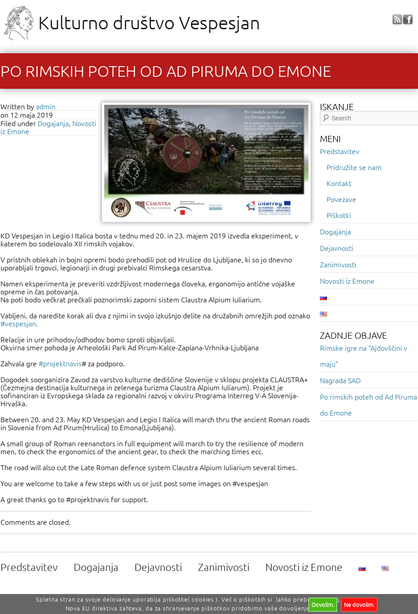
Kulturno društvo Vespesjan (149, 22)
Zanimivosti (338, 264)
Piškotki (339, 215)
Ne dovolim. (359, 604)
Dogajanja (53, 123)
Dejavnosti (336, 248)
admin (45, 106)
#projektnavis (60, 363)
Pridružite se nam (354, 167)
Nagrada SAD (340, 380)
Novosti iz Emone (347, 280)
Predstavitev (339, 151)
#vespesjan (18, 323)
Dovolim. (323, 604)
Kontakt (339, 183)
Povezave (341, 199)
